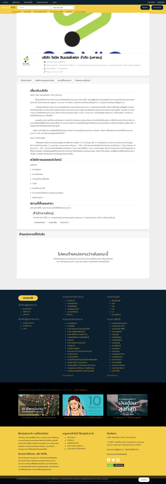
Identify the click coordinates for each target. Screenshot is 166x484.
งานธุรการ (71, 345)
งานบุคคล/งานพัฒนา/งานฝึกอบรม (80, 368)
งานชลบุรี (115, 334)
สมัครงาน (16, 2)
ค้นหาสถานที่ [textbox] (61, 7)
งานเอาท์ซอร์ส (72, 311)
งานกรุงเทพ (16, 11)
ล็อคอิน (145, 7)
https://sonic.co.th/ (55, 71)
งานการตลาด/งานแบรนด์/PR (78, 328)
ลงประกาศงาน (42, 2)
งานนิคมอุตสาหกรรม (119, 323)
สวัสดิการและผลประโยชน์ (44, 80)
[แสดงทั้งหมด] (68, 375)
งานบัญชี (27, 11)
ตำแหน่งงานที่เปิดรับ (82, 80)
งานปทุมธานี (116, 345)
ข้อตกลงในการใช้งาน (75, 445)
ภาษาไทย (151, 2)
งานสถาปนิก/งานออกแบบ (77, 362)
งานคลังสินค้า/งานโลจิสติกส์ (78, 337)
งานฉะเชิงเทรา (117, 340)
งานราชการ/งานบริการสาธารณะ (79, 351)
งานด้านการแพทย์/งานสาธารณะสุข (80, 370)
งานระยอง (116, 351)
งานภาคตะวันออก (118, 365)
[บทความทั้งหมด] (80, 390)
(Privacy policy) (101, 478)
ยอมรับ (144, 480)
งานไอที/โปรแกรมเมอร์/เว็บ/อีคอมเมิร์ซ (82, 359)
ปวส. (113, 303)
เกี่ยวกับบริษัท (26, 80)
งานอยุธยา (116, 348)
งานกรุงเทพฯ (117, 331)
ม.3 (113, 311)
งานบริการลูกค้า (73, 348)
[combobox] (34, 7)
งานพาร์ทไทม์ (72, 303)
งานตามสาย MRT (56, 11)
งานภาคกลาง (117, 359)
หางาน (5, 2)
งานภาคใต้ (115, 370)
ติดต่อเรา (70, 440)
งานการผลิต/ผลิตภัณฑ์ (76, 331)
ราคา (54, 2)
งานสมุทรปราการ (118, 354)
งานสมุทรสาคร (117, 356)
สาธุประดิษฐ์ (52, 222)
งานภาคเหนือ (116, 362)
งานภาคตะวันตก (118, 368)
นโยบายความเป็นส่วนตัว (76, 448)
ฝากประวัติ (28, 2)
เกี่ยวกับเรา (71, 437)
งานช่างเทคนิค (80, 11)
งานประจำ (71, 300)
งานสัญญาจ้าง (73, 309)
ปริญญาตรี (116, 300)
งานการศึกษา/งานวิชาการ (77, 334)
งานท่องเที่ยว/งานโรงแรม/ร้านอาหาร (81, 365)
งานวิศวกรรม (72, 354)
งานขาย (69, 11)
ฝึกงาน (70, 314)
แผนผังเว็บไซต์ (72, 443)
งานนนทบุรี (116, 342)
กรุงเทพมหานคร (40, 222)
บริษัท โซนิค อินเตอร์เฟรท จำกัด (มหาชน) (72, 57)
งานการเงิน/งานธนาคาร (76, 342)
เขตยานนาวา (65, 222)
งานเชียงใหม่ (116, 337)
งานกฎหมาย (72, 323)
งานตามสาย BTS (40, 11)
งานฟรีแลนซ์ (72, 306)
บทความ (26, 314)
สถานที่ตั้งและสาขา (64, 80)
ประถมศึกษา (116, 314)
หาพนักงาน (27, 325)
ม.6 (113, 309)
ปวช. (113, 306)
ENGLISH (161, 2)
